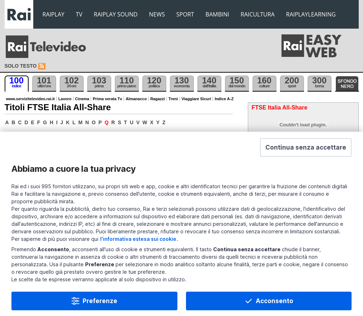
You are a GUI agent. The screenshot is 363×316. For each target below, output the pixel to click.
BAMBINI (217, 14)
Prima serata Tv (107, 99)
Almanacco (136, 99)
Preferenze (100, 301)
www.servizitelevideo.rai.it (30, 99)
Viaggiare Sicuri (196, 99)
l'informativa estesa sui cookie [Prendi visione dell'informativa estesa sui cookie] (138, 239)
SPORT (185, 14)
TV (79, 14)
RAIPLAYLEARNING (311, 14)
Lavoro (65, 99)
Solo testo (21, 66)
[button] (306, 147)
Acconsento (274, 301)
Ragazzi (157, 99)
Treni (173, 99)
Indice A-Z (224, 99)
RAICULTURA (258, 14)
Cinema (82, 99)
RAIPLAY (54, 14)
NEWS (157, 14)
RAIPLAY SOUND (115, 14)
